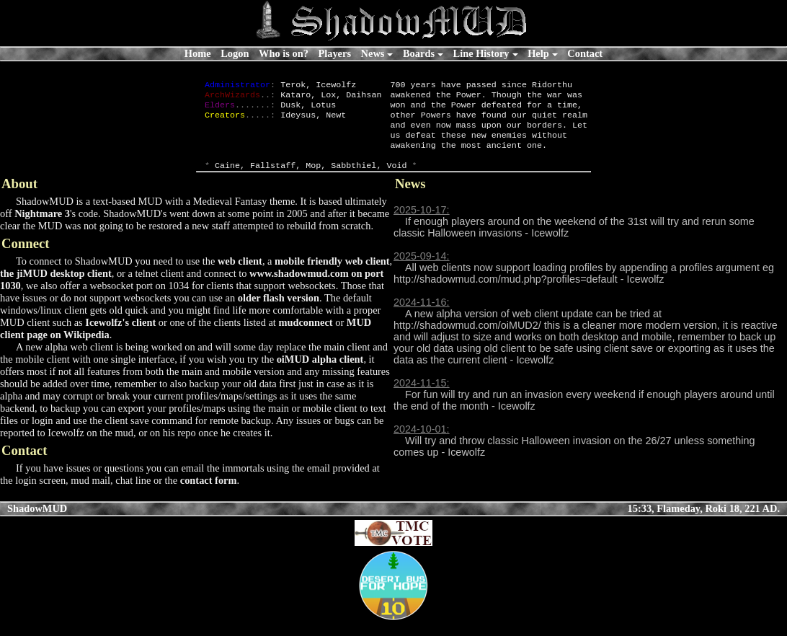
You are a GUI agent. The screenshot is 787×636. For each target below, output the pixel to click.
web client (240, 275)
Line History (481, 53)
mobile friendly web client (332, 275)
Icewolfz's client (120, 337)
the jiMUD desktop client (56, 287)
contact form (208, 494)
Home (197, 53)
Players (334, 53)
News (373, 53)
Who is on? (283, 53)
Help (538, 53)
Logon (235, 53)
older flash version (278, 312)
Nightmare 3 (42, 228)
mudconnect (305, 337)
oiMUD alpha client (320, 373)
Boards (419, 53)
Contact (585, 53)
